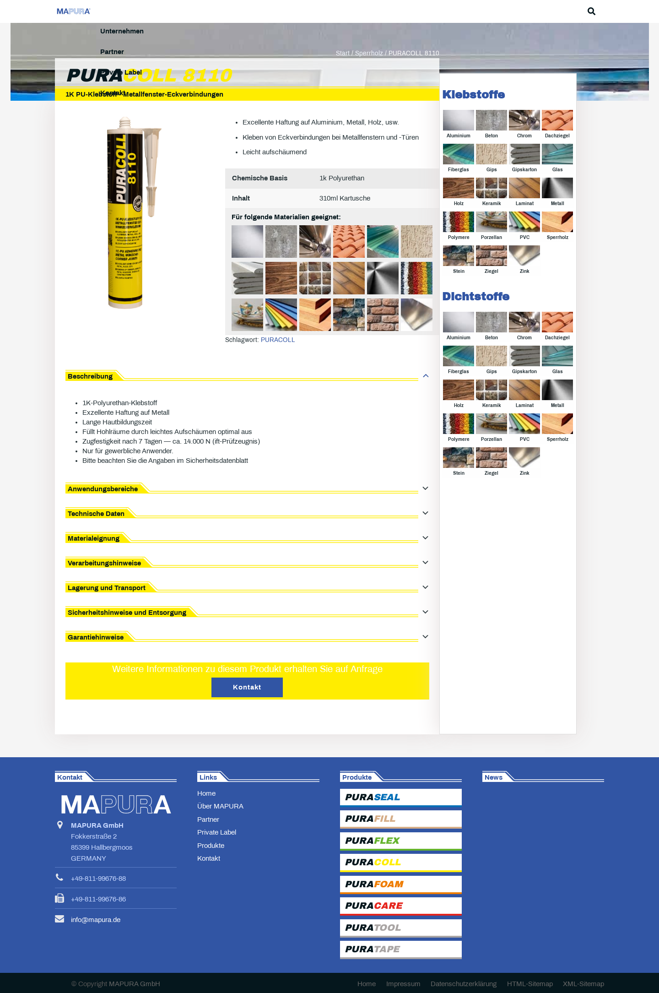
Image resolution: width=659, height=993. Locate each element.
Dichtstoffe (475, 320)
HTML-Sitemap (530, 984)
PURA (372, 797)
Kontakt (208, 858)
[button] (599, 11)
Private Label (216, 832)
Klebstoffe (473, 118)
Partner (208, 819)
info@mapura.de (95, 919)
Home (206, 793)
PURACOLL (278, 362)
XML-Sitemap (583, 984)
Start (343, 76)
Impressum (403, 984)
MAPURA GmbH (134, 984)
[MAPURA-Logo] (87, 12)
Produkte (210, 845)
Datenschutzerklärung (464, 984)
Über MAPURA (220, 806)
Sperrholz (369, 76)
